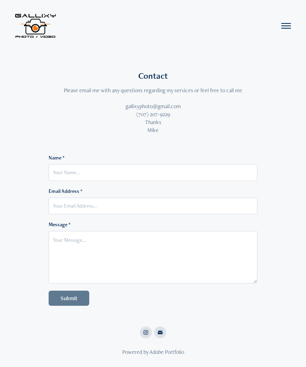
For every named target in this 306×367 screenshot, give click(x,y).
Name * (57, 158)
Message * (60, 224)
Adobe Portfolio (166, 351)
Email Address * (65, 191)
